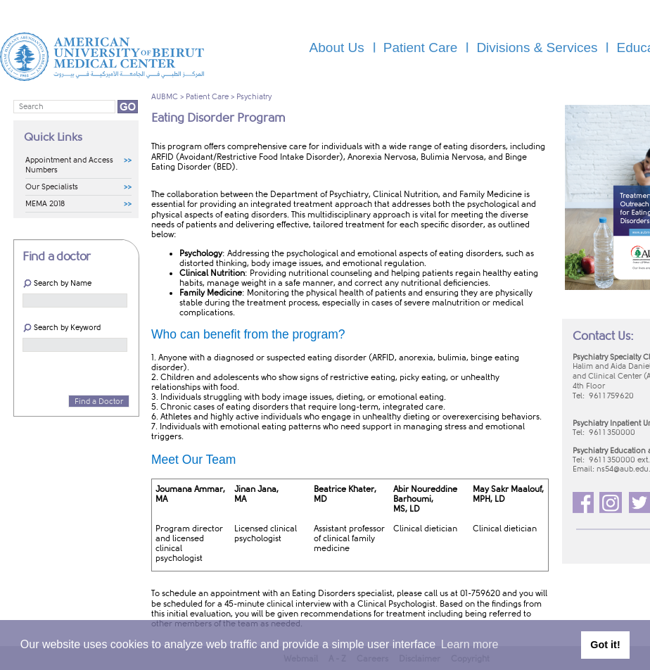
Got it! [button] (605, 644)
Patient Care (207, 96)
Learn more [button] (470, 644)
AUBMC (164, 96)
